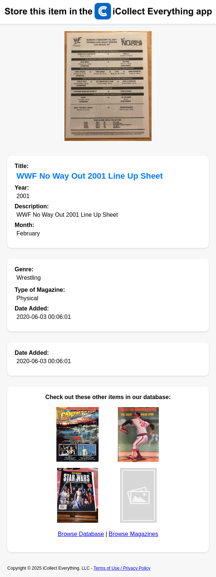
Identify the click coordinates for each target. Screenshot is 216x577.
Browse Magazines (133, 534)
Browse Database (81, 534)
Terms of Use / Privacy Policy (121, 568)
